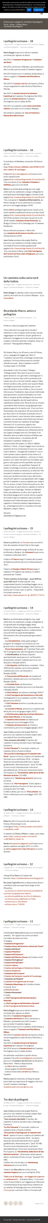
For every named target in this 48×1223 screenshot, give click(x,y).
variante (25, 1071)
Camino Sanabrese (13, 971)
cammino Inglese (11, 1172)
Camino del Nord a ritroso (16, 957)
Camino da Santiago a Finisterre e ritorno (22, 968)
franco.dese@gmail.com (21, 174)
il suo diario (8, 298)
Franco (15, 559)
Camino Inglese (11, 965)
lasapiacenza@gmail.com (21, 843)
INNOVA (37, 1220)
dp (29, 595)
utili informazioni (26, 1069)
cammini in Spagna (37, 44)
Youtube (26, 542)
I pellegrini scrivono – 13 (18, 809)
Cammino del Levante (16, 719)
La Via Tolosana (11, 748)
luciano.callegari (28, 47)
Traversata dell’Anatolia (17, 676)
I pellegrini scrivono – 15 (18, 528)
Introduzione (14, 641)
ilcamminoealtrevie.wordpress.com (18, 1087)
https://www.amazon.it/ (17, 595)
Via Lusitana (12, 692)
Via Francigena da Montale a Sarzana (22, 1003)
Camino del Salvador (14, 962)
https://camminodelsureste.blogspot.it (27, 878)
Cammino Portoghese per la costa (19, 981)
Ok (29, 10)
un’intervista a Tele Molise (16, 901)
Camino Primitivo (12, 952)
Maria (11, 210)
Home (11, 24)
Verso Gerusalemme (14, 649)
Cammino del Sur (20, 83)
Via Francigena (21, 783)
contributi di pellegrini (11, 47)
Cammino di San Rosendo (27, 220)
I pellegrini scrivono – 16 (18, 150)
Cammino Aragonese (22, 59)
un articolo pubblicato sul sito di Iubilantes (23, 896)
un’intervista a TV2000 (15, 904)
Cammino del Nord (13, 1018)
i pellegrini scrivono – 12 (18, 864)
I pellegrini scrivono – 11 (18, 921)
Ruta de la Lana (12, 990)
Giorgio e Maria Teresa (22, 569)
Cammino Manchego (14, 984)
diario (9, 1066)
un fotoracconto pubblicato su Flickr (20, 899)
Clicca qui (8, 1190)
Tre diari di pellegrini (16, 1099)
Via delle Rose (13, 684)
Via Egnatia (12, 665)
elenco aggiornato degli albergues (20, 849)
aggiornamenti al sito (24, 44)
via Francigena (38, 867)
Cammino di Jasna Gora (16, 725)
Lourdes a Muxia (14, 708)
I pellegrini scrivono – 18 (18, 41)
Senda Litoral (18, 99)
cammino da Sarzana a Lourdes (20, 233)
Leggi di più (38, 10)
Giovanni (29, 552)
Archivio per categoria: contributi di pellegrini (23, 22)
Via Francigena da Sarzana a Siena (20, 1006)
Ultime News (21, 24)
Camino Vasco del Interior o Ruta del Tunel (24, 946)
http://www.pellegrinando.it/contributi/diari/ (29, 179)
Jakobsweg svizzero (24, 778)
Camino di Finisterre (14, 954)
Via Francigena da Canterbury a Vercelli (24, 695)
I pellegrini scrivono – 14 (18, 607)
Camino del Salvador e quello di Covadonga (23, 976)
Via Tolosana (12, 703)
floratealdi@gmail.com (26, 1058)
